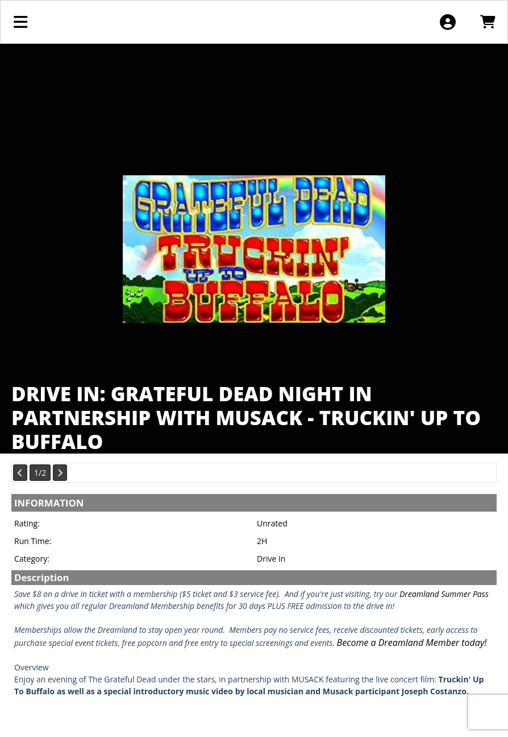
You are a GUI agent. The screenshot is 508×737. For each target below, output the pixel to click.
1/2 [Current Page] (40, 472)
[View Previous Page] (20, 472)
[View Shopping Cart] (487, 22)
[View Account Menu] (447, 22)
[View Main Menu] (21, 22)
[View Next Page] (60, 472)
